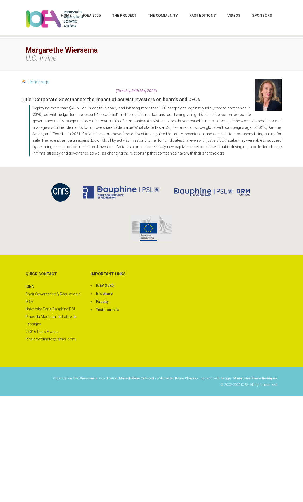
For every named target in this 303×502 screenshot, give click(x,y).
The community (163, 15)
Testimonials (107, 309)
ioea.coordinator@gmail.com (50, 339)
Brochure (104, 293)
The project (124, 15)
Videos (234, 15)
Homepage (38, 82)
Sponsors (262, 15)
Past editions (202, 15)
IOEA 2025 (92, 15)
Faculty (102, 301)
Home (66, 15)
